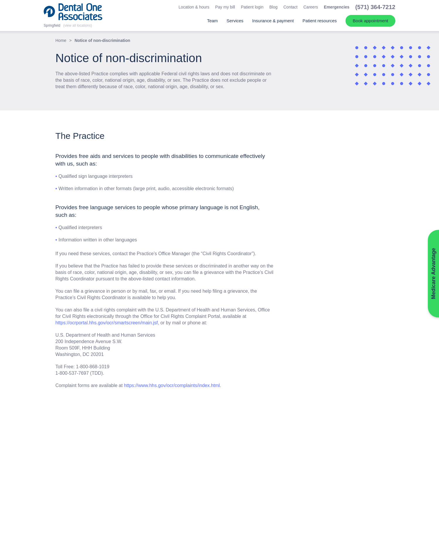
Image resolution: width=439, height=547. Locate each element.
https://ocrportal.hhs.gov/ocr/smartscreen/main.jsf (106, 322)
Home (60, 40)
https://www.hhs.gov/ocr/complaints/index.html (172, 385)
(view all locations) (77, 25)
